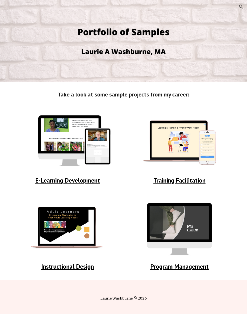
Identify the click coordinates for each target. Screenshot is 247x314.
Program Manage (172, 266)
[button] (241, 7)
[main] (123, 94)
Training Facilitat (175, 180)
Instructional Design (67, 266)
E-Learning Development (67, 180)
